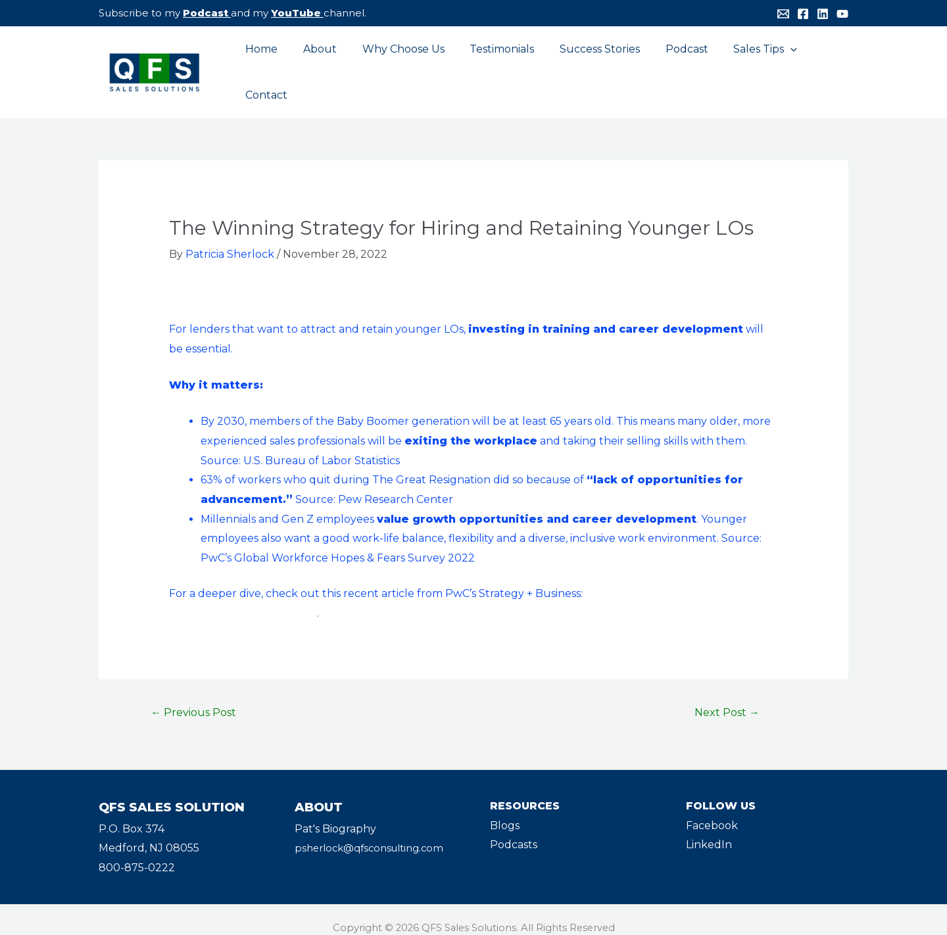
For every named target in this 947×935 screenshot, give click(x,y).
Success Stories (586, 64)
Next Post (727, 696)
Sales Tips (743, 64)
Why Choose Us (398, 64)
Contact (817, 64)
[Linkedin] (823, 14)
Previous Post (193, 696)
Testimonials (492, 64)
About (319, 64)
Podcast (205, 13)
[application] (768, 64)
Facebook (712, 809)
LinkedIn (709, 829)
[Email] (783, 14)
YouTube (296, 13)
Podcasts (513, 829)
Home (265, 64)
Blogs (505, 809)
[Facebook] (803, 14)
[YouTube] (842, 14)
